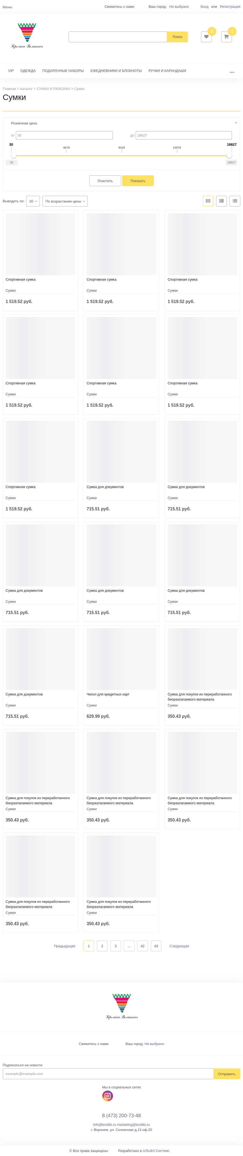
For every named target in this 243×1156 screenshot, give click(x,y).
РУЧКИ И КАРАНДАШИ (167, 71)
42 (143, 946)
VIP (11, 71)
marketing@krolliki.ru (133, 1125)
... (232, 71)
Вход (204, 7)
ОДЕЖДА (28, 71)
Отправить (226, 1074)
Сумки (11, 290)
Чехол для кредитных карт (108, 694)
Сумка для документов (105, 487)
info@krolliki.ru (104, 1125)
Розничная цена (24, 123)
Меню (7, 7)
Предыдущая (64, 946)
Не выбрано (179, 7)
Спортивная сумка (21, 279)
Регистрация (230, 7)
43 (156, 946)
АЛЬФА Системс (156, 1151)
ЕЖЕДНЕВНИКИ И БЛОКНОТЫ (116, 71)
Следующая (179, 946)
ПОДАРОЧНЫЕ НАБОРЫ (63, 71)
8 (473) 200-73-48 (121, 1115)
